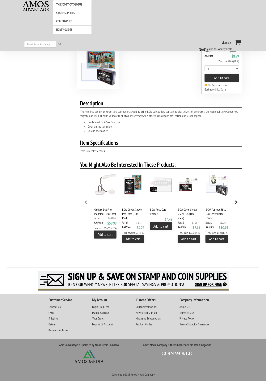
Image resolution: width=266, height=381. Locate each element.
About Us (184, 307)
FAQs (51, 313)
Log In (226, 42)
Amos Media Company (143, 374)
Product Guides (144, 324)
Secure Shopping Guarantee (194, 324)
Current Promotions (147, 307)
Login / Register (100, 307)
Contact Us (55, 307)
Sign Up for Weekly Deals (214, 49)
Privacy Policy (186, 318)
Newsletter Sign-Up (146, 313)
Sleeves (100, 151)
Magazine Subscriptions (149, 318)
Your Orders (98, 318)
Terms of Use (186, 313)
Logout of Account (102, 324)
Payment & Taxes (58, 330)
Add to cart (221, 77)
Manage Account (101, 313)
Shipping (53, 318)
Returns (53, 324)
